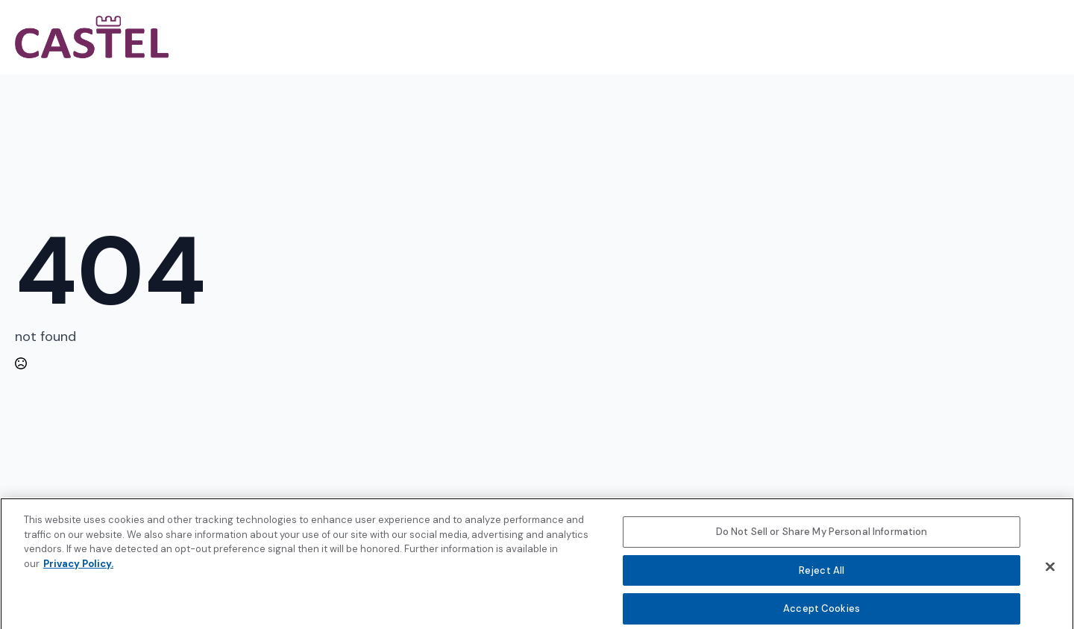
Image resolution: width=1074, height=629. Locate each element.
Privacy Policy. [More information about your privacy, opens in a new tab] (78, 567)
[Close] (1050, 570)
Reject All (821, 575)
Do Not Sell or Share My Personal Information (822, 536)
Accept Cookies (821, 613)
